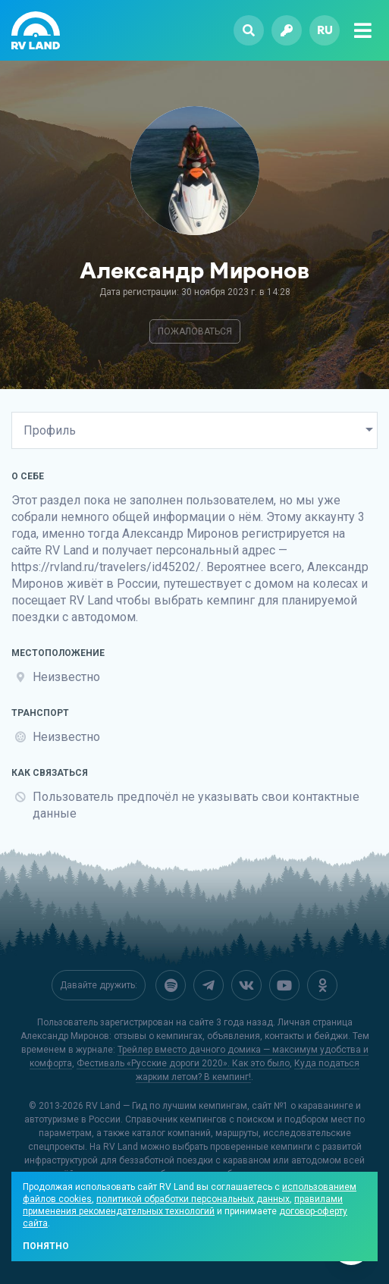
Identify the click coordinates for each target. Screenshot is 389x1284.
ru (325, 30)
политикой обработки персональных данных (193, 1199)
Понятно (46, 1246)
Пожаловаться (195, 331)
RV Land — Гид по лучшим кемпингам (166, 1105)
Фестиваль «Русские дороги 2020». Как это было (183, 1063)
